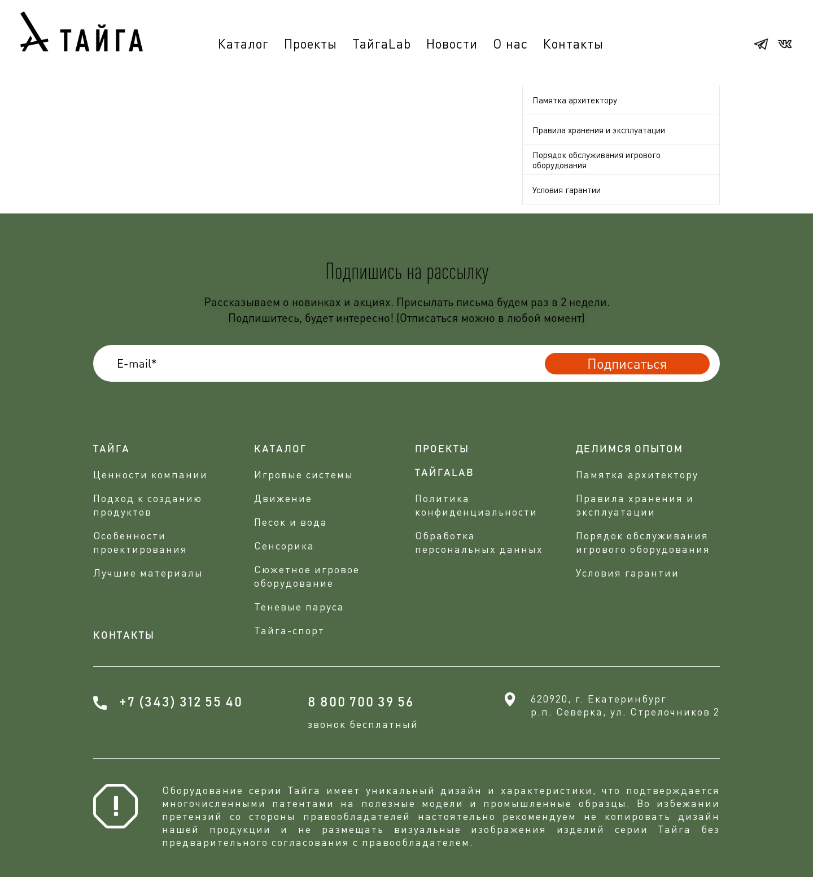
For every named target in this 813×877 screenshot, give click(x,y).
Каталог (243, 43)
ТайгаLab (381, 43)
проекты (442, 449)
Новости (452, 43)
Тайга (111, 449)
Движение (283, 498)
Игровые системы (303, 474)
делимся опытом (629, 449)
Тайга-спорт (289, 630)
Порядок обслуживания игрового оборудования (596, 160)
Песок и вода (290, 522)
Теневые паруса (299, 606)
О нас (510, 43)
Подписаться (627, 363)
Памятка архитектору (574, 100)
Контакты (573, 43)
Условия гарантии (566, 190)
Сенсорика (284, 545)
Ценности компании (150, 474)
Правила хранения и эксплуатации (598, 130)
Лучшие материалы (148, 572)
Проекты (310, 43)
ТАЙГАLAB (444, 473)
